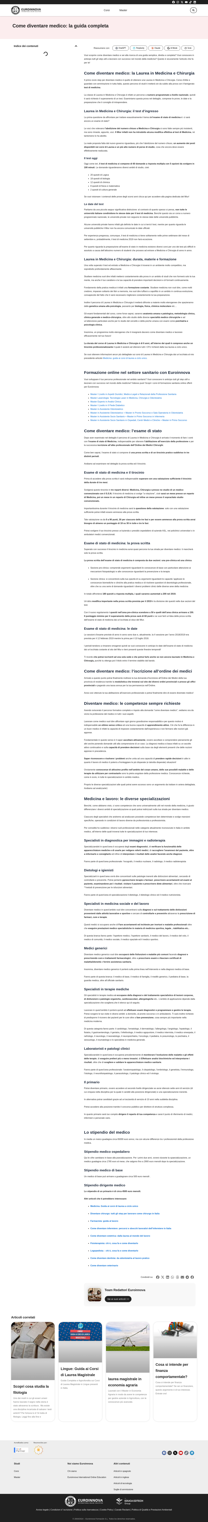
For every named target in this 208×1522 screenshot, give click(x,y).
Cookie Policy (106, 1510)
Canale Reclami (123, 1510)
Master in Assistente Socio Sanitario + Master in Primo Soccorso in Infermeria (127, 416)
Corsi (105, 10)
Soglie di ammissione (123, 1489)
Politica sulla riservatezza (86, 1510)
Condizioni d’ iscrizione (61, 1510)
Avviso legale (42, 1510)
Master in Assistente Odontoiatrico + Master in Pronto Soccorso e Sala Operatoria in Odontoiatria (136, 413)
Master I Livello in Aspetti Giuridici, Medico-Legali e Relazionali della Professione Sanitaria (133, 394)
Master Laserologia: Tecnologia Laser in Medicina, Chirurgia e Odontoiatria (126, 398)
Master (123, 10)
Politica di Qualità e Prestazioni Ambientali (152, 1510)
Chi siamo (72, 1471)
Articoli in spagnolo (122, 1471)
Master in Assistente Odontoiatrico (106, 409)
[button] (193, 10)
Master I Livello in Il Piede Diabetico (107, 405)
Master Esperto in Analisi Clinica (105, 402)
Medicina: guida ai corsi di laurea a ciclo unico (125, 358)
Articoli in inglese (121, 1477)
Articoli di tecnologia (123, 1483)
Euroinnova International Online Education (87, 1477)
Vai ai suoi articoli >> (118, 1299)
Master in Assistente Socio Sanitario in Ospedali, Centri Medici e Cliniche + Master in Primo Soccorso (138, 420)
